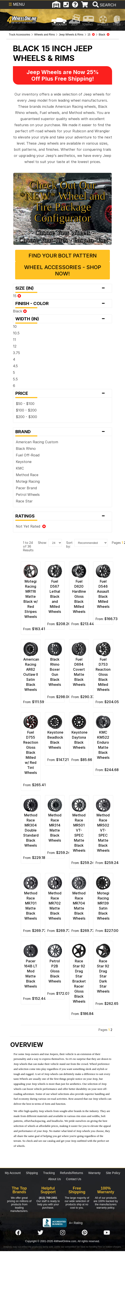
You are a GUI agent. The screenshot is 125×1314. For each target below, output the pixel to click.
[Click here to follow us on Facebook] (18, 1232)
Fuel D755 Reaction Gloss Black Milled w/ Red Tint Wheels (30, 752)
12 (14, 346)
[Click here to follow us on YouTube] (106, 1232)
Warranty (94, 1173)
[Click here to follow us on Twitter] (40, 1232)
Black (20, 311)
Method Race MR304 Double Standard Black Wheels (31, 830)
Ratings (62, 516)
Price (62, 393)
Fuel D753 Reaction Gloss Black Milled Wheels (103, 674)
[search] (103, 5)
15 (17, 296)
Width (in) (62, 318)
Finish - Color (62, 303)
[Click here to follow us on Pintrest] (84, 1232)
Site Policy (113, 1173)
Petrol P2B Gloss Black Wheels (54, 971)
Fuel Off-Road (27, 455)
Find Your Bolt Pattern (63, 255)
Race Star (24, 501)
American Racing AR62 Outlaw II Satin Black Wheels (31, 674)
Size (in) (62, 288)
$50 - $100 (25, 403)
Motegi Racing (28, 481)
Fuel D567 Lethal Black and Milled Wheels (54, 596)
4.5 (15, 366)
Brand (62, 431)
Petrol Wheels (28, 494)
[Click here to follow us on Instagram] (62, 1232)
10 (15, 326)
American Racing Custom (37, 442)
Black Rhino (26, 448)
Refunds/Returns (71, 1173)
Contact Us (73, 1179)
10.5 (16, 333)
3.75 (16, 353)
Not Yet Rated (31, 526)
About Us (54, 1179)
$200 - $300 (26, 417)
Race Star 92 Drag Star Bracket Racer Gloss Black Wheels (79, 981)
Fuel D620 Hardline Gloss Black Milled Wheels (79, 596)
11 (14, 339)
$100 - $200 (26, 410)
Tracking (49, 1173)
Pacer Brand (26, 488)
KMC (20, 468)
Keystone (24, 461)
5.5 (15, 379)
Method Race (27, 475)
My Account (13, 1173)
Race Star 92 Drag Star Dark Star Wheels (103, 976)
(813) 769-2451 (48, 1197)
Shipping (32, 1173)
